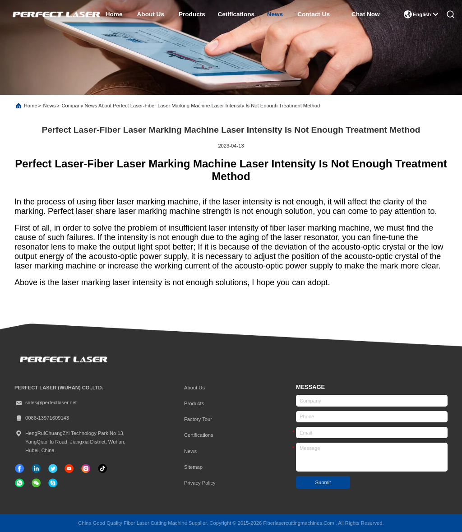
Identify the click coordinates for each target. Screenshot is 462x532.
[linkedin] (36, 468)
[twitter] (53, 468)
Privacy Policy (200, 483)
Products (194, 403)
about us (150, 14)
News (49, 105)
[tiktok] (69, 468)
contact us (313, 14)
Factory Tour (198, 419)
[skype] (53, 483)
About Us (194, 387)
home (114, 14)
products (192, 14)
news (275, 14)
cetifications (236, 14)
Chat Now (365, 14)
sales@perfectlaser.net (45, 402)
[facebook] (19, 468)
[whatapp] (19, 483)
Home (30, 105)
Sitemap (193, 467)
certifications (198, 435)
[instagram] (86, 468)
